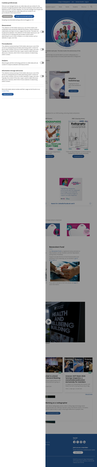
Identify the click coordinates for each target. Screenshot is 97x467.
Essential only (7, 16)
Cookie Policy (5, 91)
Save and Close (8, 94)
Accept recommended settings (24, 16)
